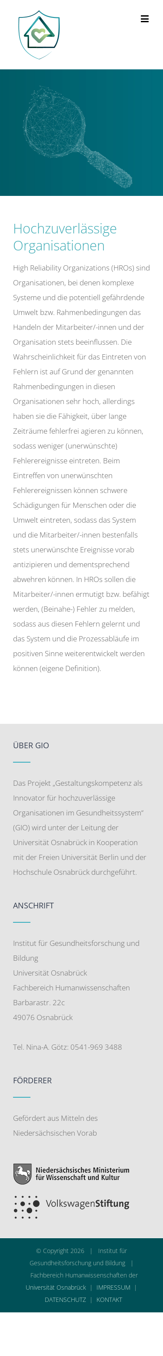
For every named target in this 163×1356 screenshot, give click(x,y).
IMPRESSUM (113, 1287)
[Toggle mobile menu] (145, 18)
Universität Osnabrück (56, 1287)
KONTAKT (109, 1299)
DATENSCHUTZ (65, 1299)
